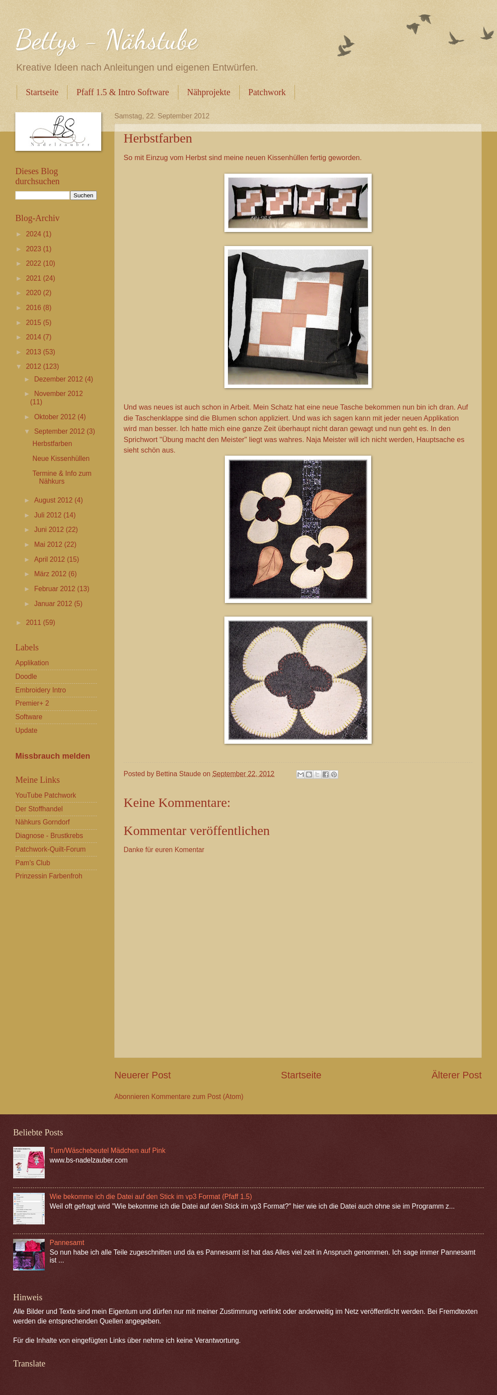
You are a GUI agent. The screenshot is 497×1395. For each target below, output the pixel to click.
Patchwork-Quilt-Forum (50, 849)
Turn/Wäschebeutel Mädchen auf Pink (107, 1150)
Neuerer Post (142, 1075)
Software (29, 717)
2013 (34, 352)
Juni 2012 (50, 529)
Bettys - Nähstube (106, 39)
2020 (34, 292)
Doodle (26, 676)
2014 (34, 337)
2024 (34, 234)
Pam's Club (32, 863)
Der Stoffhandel (39, 809)
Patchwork (267, 92)
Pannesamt (67, 1242)
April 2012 (50, 559)
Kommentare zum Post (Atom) (197, 1096)
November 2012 (58, 393)
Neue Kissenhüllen (60, 458)
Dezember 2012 (59, 379)
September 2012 (60, 431)
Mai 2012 (49, 544)
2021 (34, 278)
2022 (34, 263)
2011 (34, 622)
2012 (34, 366)
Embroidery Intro (40, 690)
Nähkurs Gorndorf (42, 822)
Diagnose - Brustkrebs (49, 835)
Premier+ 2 (32, 703)
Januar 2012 (54, 603)
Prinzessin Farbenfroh (48, 876)
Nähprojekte (209, 92)
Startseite (42, 92)
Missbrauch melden (52, 755)
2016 (34, 307)
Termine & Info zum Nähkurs (62, 477)
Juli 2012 (49, 515)
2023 (34, 249)
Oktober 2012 (56, 417)
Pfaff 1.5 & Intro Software (122, 92)
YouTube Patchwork (45, 795)
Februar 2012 (55, 588)
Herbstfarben (52, 443)
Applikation (32, 663)
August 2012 (54, 500)
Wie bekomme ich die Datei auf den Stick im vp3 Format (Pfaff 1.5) (151, 1196)
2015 (34, 322)
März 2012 (51, 574)
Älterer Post (457, 1075)
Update (26, 730)
